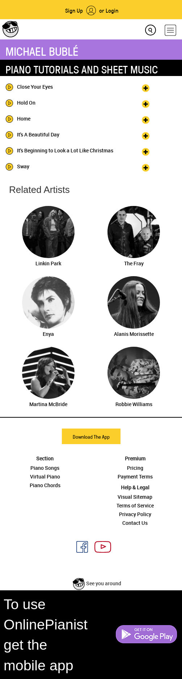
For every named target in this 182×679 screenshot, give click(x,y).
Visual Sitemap (135, 496)
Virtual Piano (45, 476)
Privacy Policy (135, 514)
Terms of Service (135, 505)
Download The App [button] (91, 436)
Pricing (135, 467)
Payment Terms (135, 476)
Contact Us (135, 522)
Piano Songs (44, 467)
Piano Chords (45, 485)
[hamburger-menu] (170, 30)
